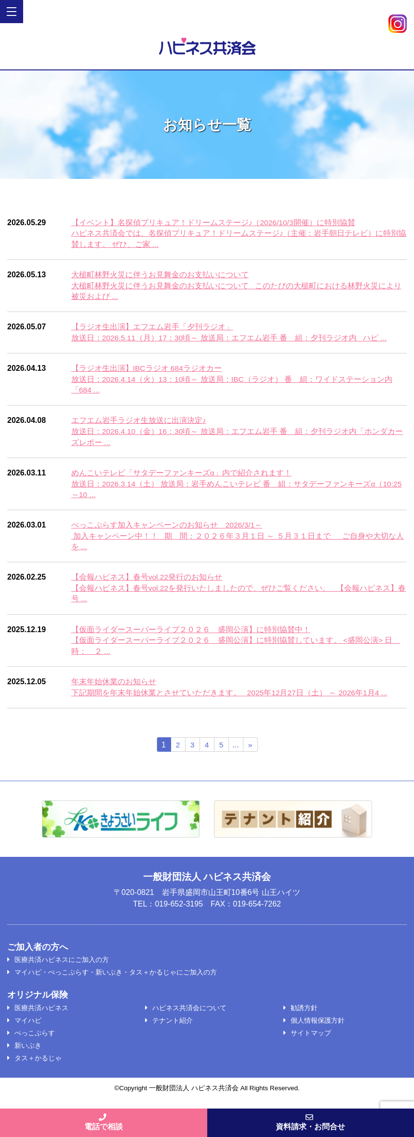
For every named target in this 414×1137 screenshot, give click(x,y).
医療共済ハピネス (41, 1013)
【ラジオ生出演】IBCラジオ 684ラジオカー (147, 369)
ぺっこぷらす (34, 1038)
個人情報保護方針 (318, 1025)
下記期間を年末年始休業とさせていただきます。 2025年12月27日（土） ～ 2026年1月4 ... (230, 697)
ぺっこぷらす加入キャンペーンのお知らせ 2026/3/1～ (167, 528)
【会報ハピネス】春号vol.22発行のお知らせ (147, 581)
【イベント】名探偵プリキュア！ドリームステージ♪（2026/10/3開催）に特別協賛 (213, 222)
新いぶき (27, 1051)
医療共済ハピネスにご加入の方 (61, 965)
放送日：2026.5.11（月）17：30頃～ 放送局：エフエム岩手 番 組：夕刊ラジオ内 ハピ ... (230, 339)
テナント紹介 (172, 1025)
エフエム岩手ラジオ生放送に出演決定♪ (138, 423)
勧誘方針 (304, 1013)
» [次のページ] (250, 750)
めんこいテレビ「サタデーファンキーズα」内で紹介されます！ (181, 475)
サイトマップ (311, 1038)
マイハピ (27, 1025)
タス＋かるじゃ (38, 1063)
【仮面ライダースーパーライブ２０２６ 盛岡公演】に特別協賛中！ (190, 634)
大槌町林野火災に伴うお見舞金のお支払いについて (160, 275)
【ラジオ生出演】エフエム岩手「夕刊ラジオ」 (152, 328)
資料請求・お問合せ (311, 1121)
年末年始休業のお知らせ (113, 686)
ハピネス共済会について (189, 1013)
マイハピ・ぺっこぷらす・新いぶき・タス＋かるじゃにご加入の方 (115, 977)
